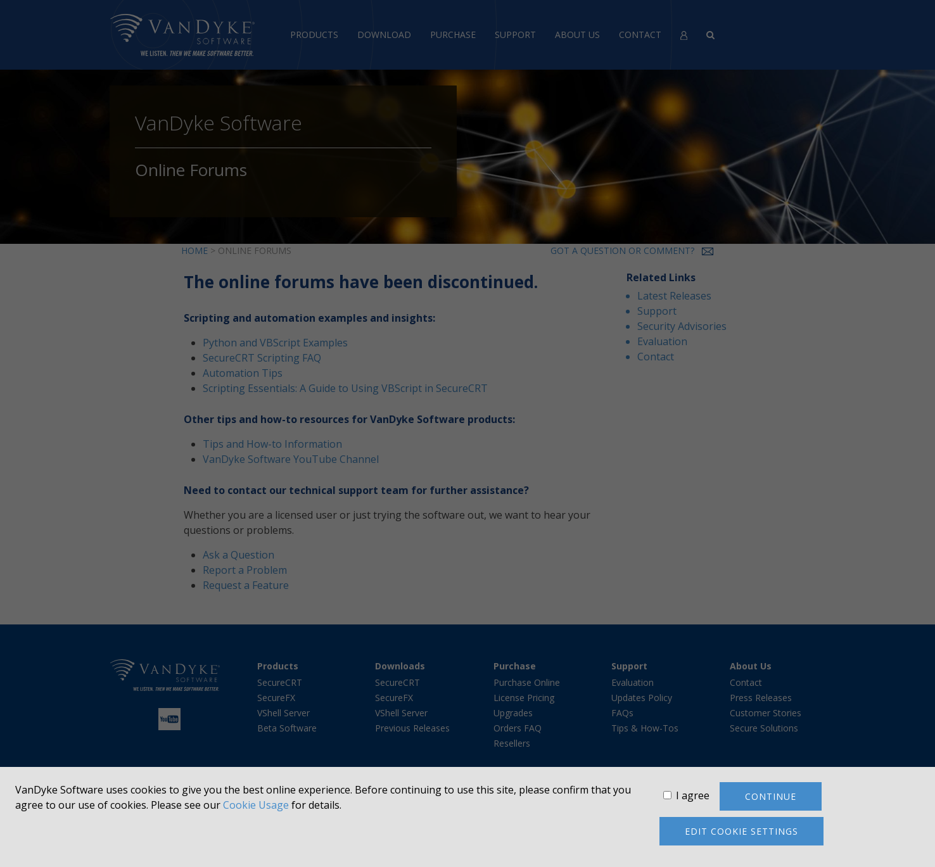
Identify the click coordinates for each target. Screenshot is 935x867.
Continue (770, 796)
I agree (692, 795)
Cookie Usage (256, 805)
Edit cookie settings (741, 831)
